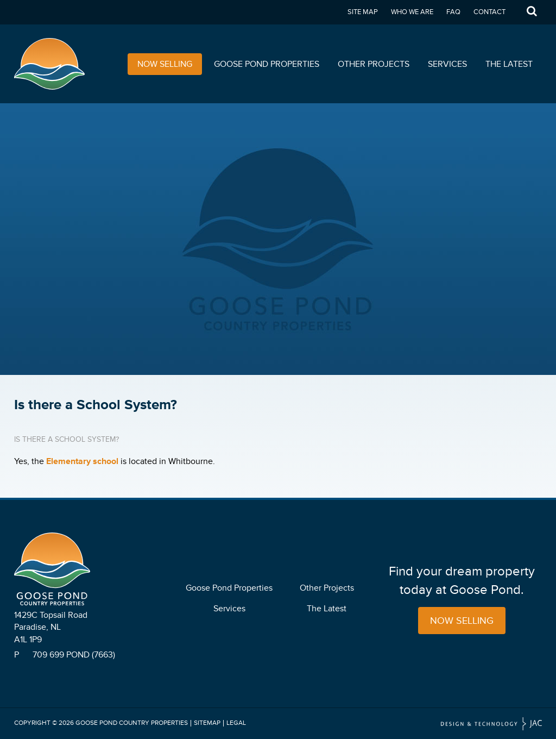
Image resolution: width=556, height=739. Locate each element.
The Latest (509, 64)
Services (447, 64)
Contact (489, 12)
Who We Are (412, 12)
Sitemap (207, 723)
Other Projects (373, 64)
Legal (236, 723)
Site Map (363, 12)
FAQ (453, 12)
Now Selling (164, 64)
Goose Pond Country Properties (131, 723)
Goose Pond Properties (266, 64)
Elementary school (82, 461)
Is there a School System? (66, 439)
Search (531, 12)
